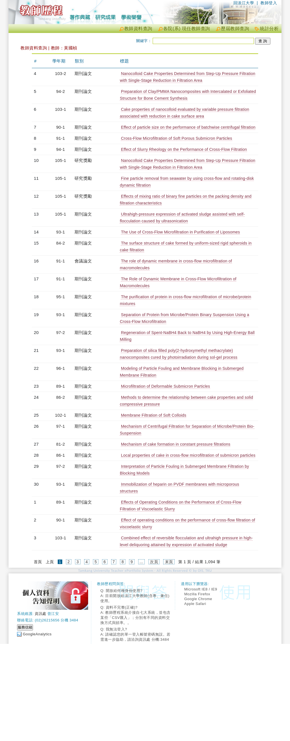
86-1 (60, 455)
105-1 (60, 160)
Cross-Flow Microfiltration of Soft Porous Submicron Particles (176, 138)
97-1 (60, 426)
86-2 (60, 397)
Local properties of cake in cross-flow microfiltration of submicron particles (188, 455)
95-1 (60, 296)
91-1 (60, 138)
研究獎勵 (83, 160)
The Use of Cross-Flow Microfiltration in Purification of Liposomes (180, 232)
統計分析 (269, 28)
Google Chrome (198, 599)
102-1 (60, 415)
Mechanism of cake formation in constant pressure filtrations (175, 444)
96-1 (60, 368)
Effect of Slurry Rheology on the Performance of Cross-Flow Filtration (184, 149)
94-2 (60, 91)
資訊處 (40, 613)
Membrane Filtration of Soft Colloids (153, 415)
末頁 (169, 562)
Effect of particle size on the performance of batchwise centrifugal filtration (188, 127)
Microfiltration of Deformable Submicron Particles (165, 386)
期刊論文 (83, 73)
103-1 (60, 109)
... (141, 562)
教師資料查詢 (138, 28)
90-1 (60, 127)
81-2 (60, 444)
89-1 (60, 386)
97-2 (60, 332)
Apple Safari (195, 604)
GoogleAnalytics (37, 634)
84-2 (60, 243)
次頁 (154, 562)
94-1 (60, 149)
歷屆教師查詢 (235, 28)
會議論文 (83, 260)
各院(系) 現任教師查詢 (186, 28)
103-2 (60, 73)
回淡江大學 (243, 3)
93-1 (60, 231)
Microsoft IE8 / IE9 (200, 589)
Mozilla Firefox (197, 594)
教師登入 (268, 3)
